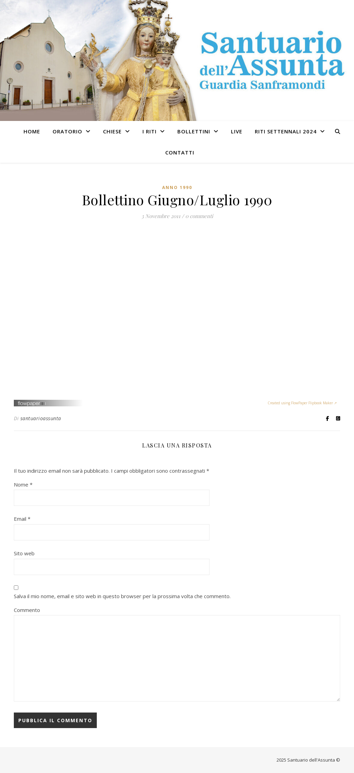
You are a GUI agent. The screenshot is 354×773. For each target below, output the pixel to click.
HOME (32, 131)
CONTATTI (179, 152)
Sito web (24, 553)
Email (22, 518)
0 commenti (199, 216)
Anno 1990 (177, 187)
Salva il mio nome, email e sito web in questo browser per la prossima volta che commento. (122, 596)
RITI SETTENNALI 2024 (286, 131)
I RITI (149, 131)
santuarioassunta (40, 418)
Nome (23, 484)
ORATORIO (67, 131)
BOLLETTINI (193, 131)
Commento (27, 609)
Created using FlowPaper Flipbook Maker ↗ (302, 402)
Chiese (112, 131)
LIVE (236, 131)
